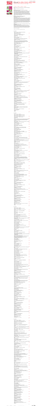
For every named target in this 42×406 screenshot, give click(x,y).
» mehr (29, 36)
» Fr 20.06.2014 (18, 6)
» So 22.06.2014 (24, 6)
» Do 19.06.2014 (15, 6)
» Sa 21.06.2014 (21, 6)
